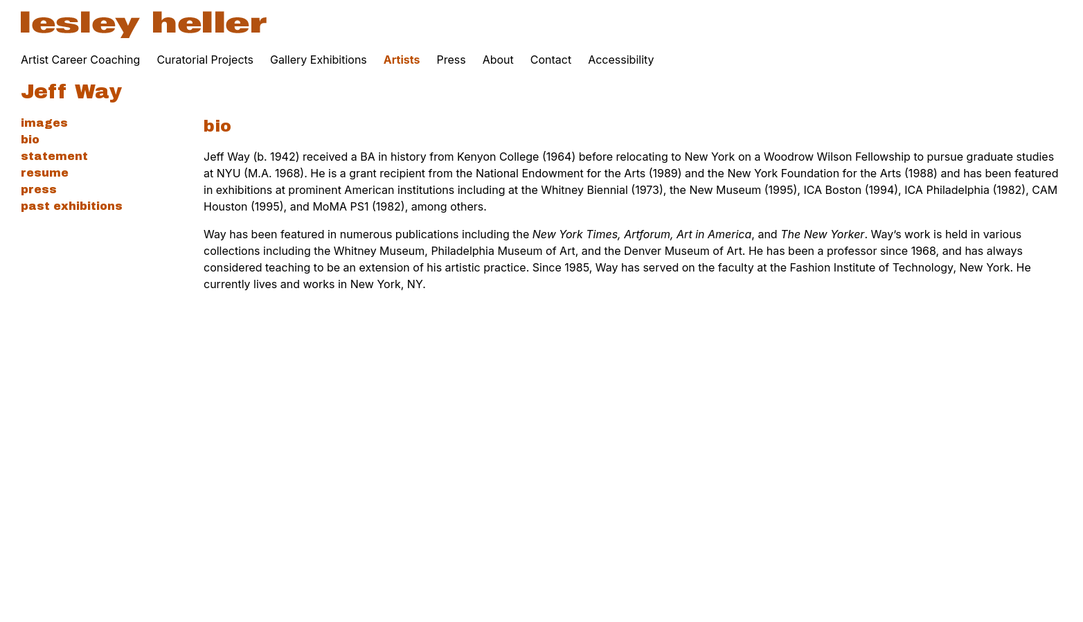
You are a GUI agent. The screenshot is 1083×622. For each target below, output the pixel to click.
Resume (45, 173)
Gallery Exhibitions (318, 59)
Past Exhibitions (72, 206)
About (498, 59)
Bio (30, 139)
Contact (550, 59)
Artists (402, 59)
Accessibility (621, 59)
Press (450, 59)
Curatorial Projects (204, 59)
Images (44, 123)
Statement (54, 156)
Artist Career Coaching (80, 59)
